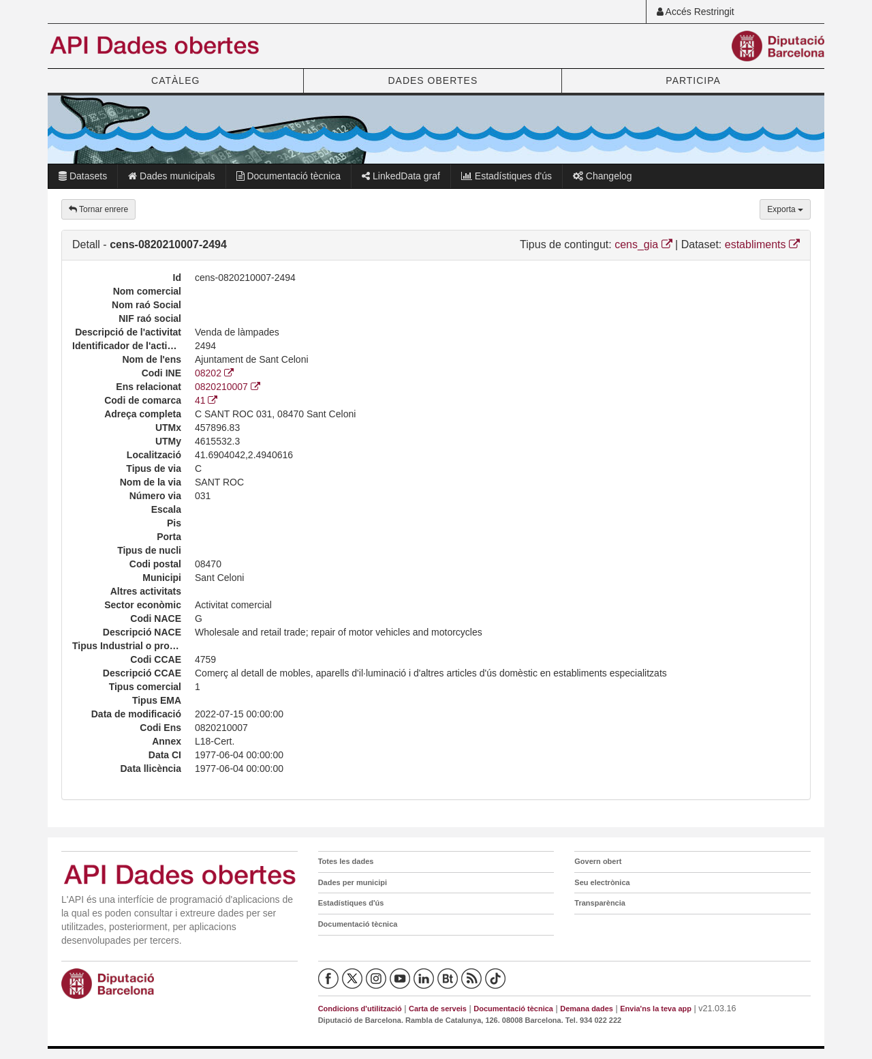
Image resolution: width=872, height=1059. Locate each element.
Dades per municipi (352, 882)
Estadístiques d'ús (506, 175)
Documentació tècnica (288, 175)
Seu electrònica (601, 882)
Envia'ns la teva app (655, 1008)
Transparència (599, 903)
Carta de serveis (438, 1008)
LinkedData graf (401, 175)
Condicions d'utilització (360, 1008)
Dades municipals (171, 175)
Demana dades (586, 1008)
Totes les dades (346, 861)
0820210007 (227, 386)
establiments (762, 244)
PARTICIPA (693, 80)
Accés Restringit (695, 11)
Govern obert (597, 861)
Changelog (602, 175)
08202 (214, 373)
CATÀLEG (175, 80)
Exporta (785, 209)
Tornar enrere (98, 209)
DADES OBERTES (433, 80)
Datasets (83, 175)
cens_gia (643, 244)
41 (206, 400)
